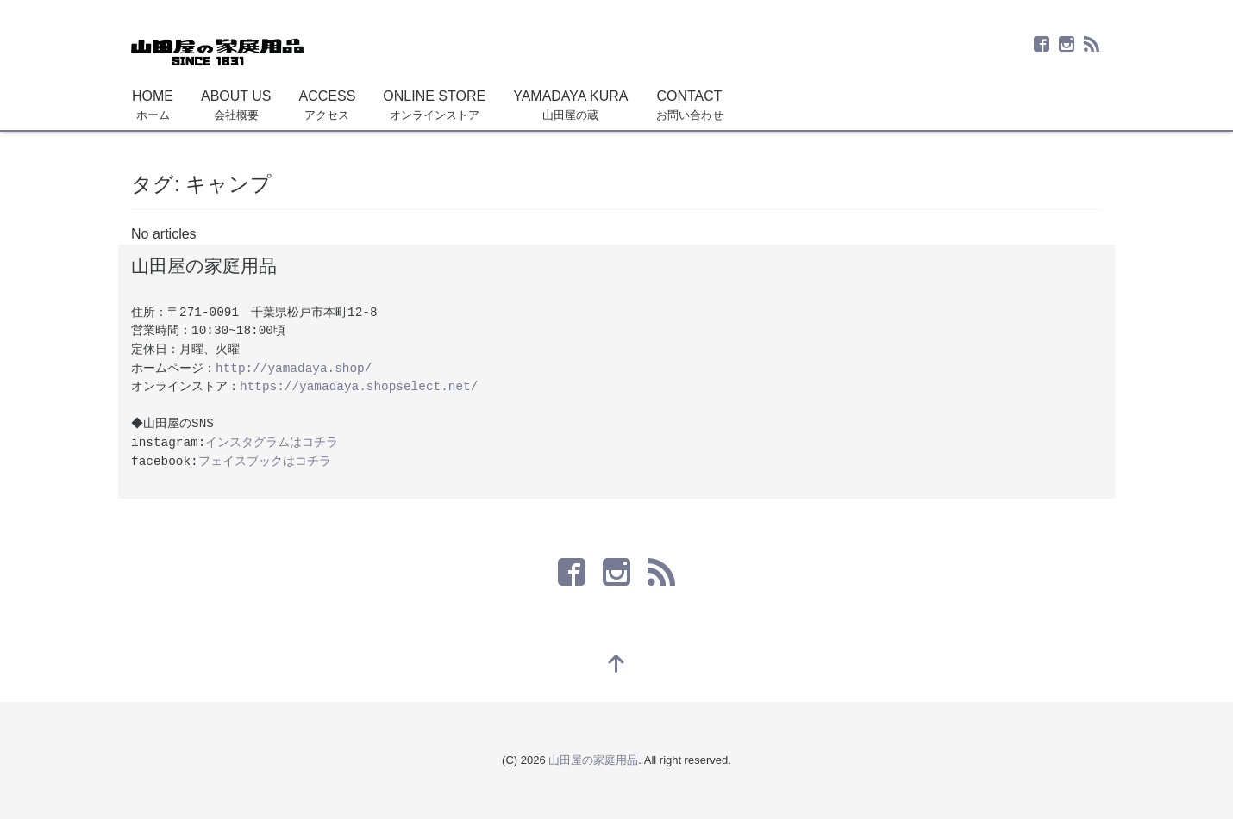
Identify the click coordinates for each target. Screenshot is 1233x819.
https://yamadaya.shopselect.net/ (359, 387)
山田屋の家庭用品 (593, 760)
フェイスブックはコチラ (264, 461)
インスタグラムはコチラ (271, 443)
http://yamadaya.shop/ (294, 368)
